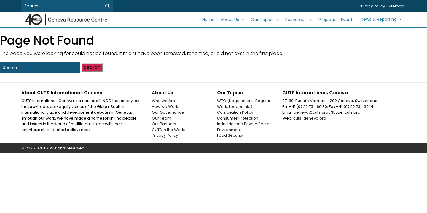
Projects (326, 19)
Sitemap (396, 6)
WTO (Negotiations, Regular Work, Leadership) (243, 103)
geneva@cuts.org (311, 112)
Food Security (230, 135)
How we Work (165, 106)
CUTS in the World (169, 130)
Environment (229, 130)
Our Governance (168, 112)
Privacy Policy (372, 6)
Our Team (161, 118)
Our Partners (164, 124)
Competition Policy (235, 112)
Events (348, 19)
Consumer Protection (237, 118)
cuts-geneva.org (309, 118)
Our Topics (265, 19)
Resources (299, 19)
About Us (233, 19)
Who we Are (163, 101)
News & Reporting (382, 19)
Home (208, 19)
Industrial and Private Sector (244, 124)
